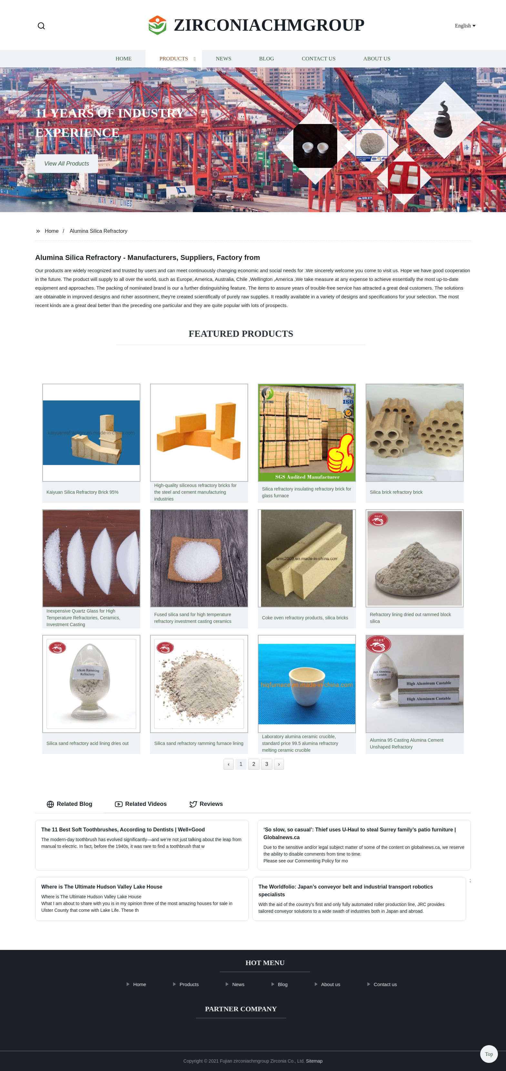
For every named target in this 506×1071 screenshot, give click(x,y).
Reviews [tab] (206, 804)
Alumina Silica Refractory (98, 231)
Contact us (319, 61)
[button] (41, 26)
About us (376, 61)
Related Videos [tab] (141, 804)
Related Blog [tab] (69, 804)
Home (124, 61)
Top (489, 1052)
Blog (266, 61)
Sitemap (314, 1061)
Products (173, 61)
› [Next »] (279, 764)
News (223, 61)
